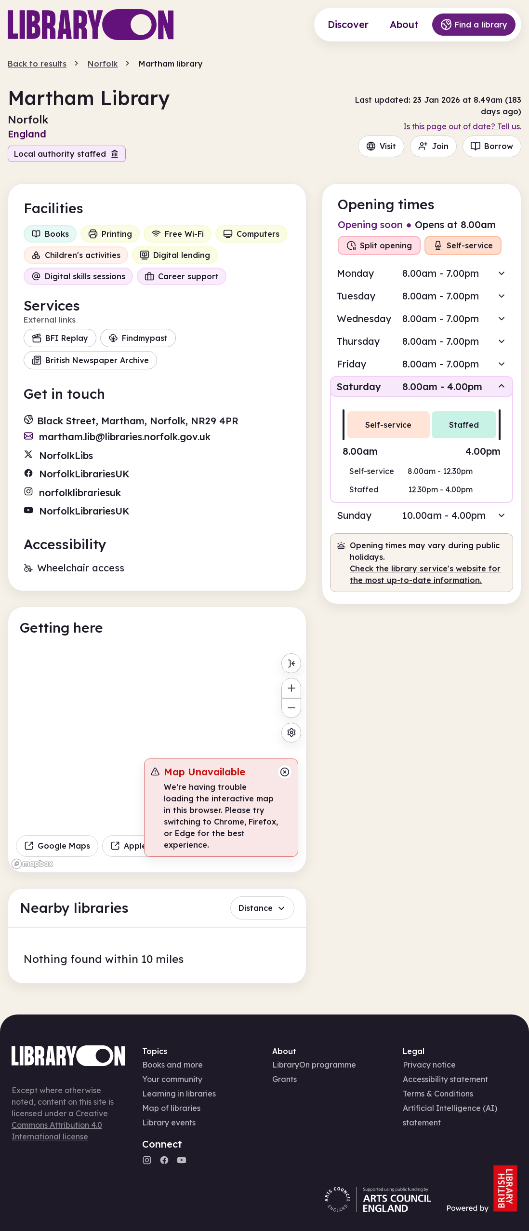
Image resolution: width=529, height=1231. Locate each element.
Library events (169, 1122)
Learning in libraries (179, 1093)
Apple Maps (140, 846)
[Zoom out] (291, 708)
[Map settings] (291, 733)
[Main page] (91, 24)
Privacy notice (429, 1064)
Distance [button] (262, 908)
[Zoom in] (291, 688)
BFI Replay (60, 338)
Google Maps (57, 846)
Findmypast (138, 338)
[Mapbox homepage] (32, 863)
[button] (421, 273)
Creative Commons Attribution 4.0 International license (60, 1125)
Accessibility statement (445, 1079)
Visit (381, 146)
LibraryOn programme (314, 1064)
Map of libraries (171, 1108)
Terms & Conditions (438, 1093)
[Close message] (285, 772)
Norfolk (103, 63)
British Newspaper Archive (90, 360)
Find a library (473, 24)
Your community (172, 1079)
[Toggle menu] (291, 663)
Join (433, 146)
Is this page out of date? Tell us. (462, 126)
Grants (284, 1079)
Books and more (172, 1064)
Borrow (492, 146)
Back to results (37, 63)
